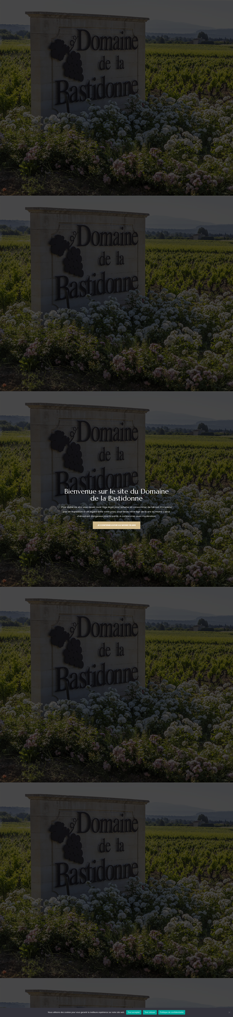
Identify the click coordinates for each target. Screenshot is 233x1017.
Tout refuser (149, 1012)
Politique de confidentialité (172, 1012)
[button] (116, 525)
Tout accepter (134, 1012)
